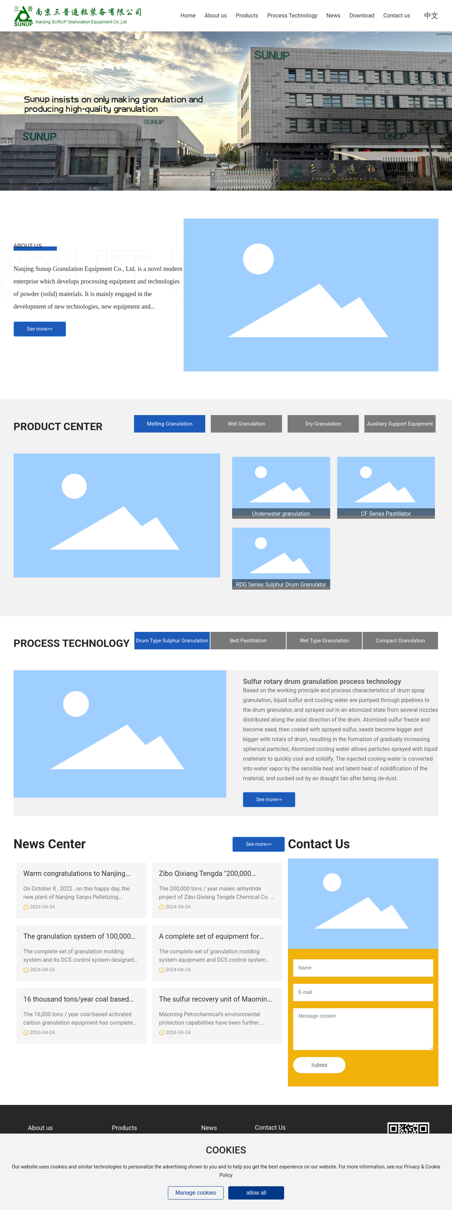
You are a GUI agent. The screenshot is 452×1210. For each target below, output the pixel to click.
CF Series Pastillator (386, 513)
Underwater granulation (281, 513)
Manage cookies (195, 1193)
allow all (256, 1193)
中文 (431, 16)
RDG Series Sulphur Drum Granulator (281, 584)
